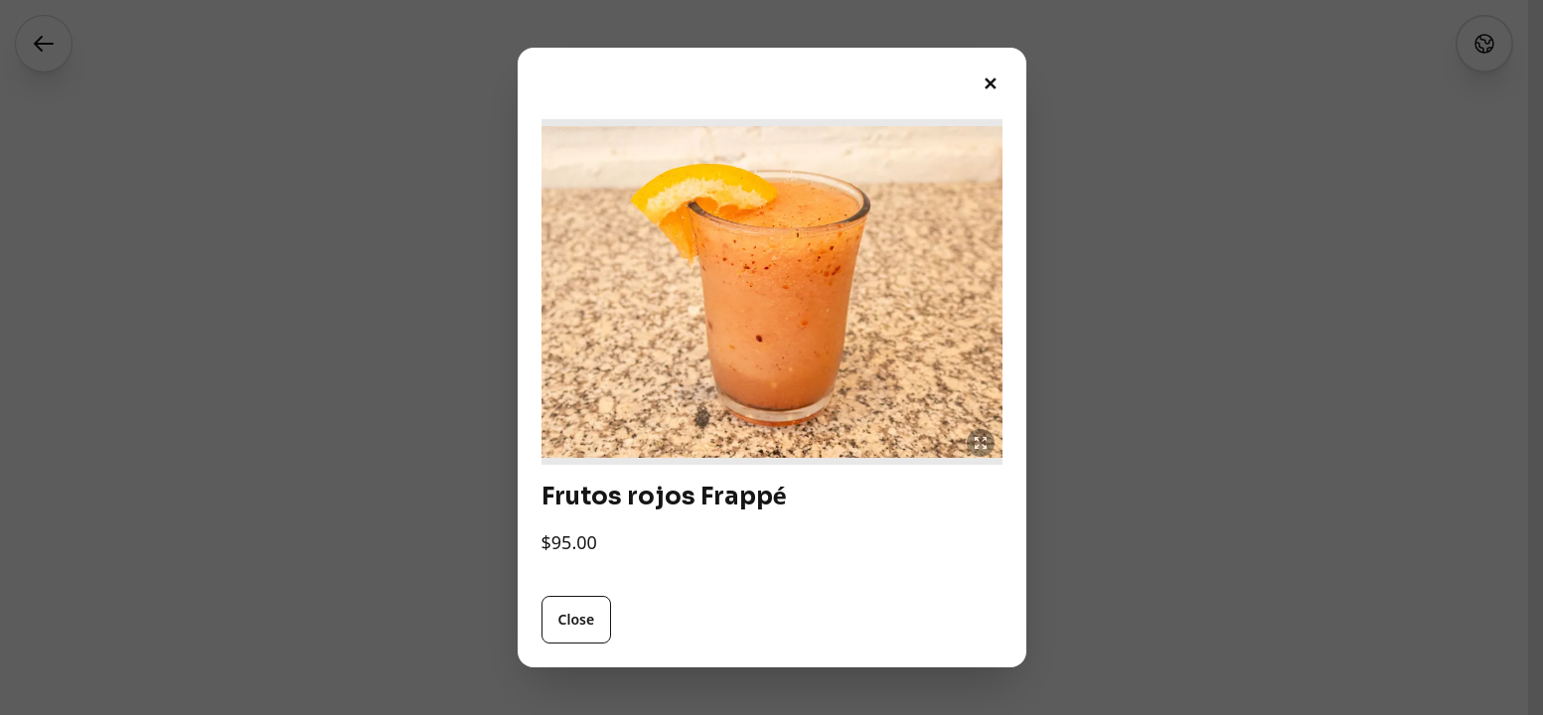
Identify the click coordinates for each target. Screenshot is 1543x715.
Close (576, 619)
